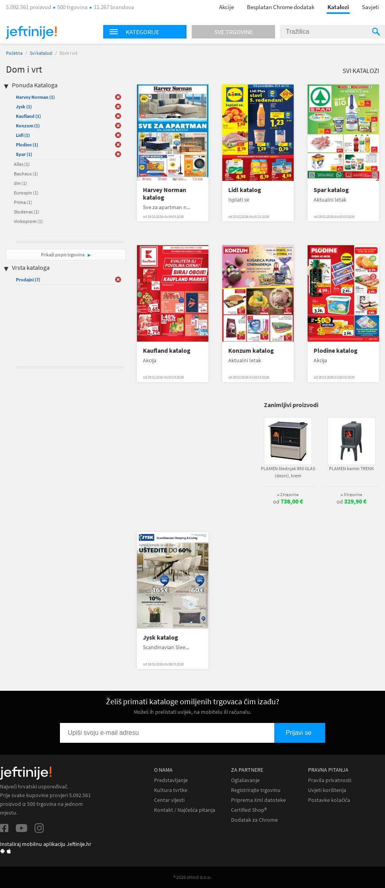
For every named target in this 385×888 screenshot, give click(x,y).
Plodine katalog (336, 350)
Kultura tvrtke (170, 790)
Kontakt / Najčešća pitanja (184, 810)
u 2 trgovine (287, 494)
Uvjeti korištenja (327, 790)
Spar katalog (331, 190)
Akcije (226, 7)
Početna (14, 53)
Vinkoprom (28, 221)
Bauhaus (26, 174)
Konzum (28, 126)
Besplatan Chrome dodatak (280, 7)
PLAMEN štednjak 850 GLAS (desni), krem (288, 472)
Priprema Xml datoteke (258, 800)
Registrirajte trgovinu (256, 790)
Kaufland (28, 116)
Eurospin (26, 193)
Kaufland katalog (167, 350)
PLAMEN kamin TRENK (351, 468)
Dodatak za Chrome (254, 820)
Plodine (27, 145)
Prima (23, 202)
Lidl (23, 135)
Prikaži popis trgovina (63, 255)
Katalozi (338, 7)
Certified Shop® (249, 810)
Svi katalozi (41, 53)
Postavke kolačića (329, 800)
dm (20, 183)
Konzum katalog (251, 350)
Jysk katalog (160, 637)
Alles (22, 164)
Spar (24, 154)
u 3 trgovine (351, 494)
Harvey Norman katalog (164, 193)
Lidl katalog (244, 190)
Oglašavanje (245, 780)
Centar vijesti (169, 800)
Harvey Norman (35, 97)
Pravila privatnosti (329, 780)
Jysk (24, 107)
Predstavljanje (171, 780)
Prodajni (28, 280)
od (288, 501)
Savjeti (370, 7)
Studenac (26, 212)
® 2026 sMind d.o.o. (192, 877)
